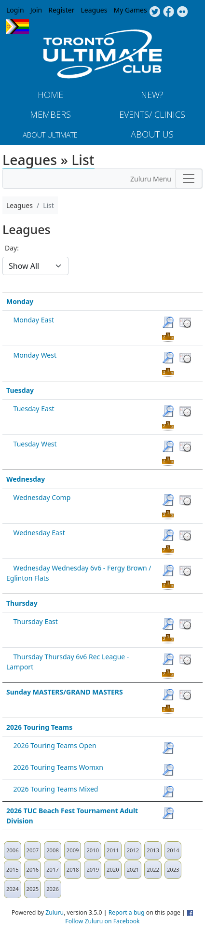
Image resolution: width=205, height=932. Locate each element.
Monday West (35, 355)
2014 (173, 850)
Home (50, 94)
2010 (92, 850)
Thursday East (36, 621)
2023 (173, 869)
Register (61, 9)
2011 (113, 850)
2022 (153, 869)
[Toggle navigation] (188, 178)
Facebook (168, 12)
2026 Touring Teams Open (55, 745)
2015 (12, 869)
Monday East (34, 319)
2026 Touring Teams (39, 727)
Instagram (182, 12)
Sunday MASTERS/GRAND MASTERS (64, 691)
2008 (52, 850)
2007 (33, 850)
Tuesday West (35, 443)
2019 (92, 869)
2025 (33, 888)
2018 (73, 869)
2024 (12, 888)
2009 (73, 850)
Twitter (154, 12)
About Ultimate (50, 134)
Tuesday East (34, 408)
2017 (52, 869)
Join (36, 9)
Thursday (22, 603)
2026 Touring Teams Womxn (58, 767)
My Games (130, 9)
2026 (52, 888)
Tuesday (20, 390)
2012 (133, 850)
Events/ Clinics (152, 114)
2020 (113, 869)
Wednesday (25, 479)
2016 (33, 869)
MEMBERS (50, 114)
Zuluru (54, 912)
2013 (153, 850)
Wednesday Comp (42, 497)
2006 (12, 850)
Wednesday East (39, 532)
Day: (12, 247)
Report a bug (127, 912)
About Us (152, 134)
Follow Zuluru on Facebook (102, 921)
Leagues (94, 9)
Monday (19, 301)
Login (15, 9)
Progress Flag (17, 26)
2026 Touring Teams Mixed (56, 788)
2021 (133, 869)
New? (152, 94)
